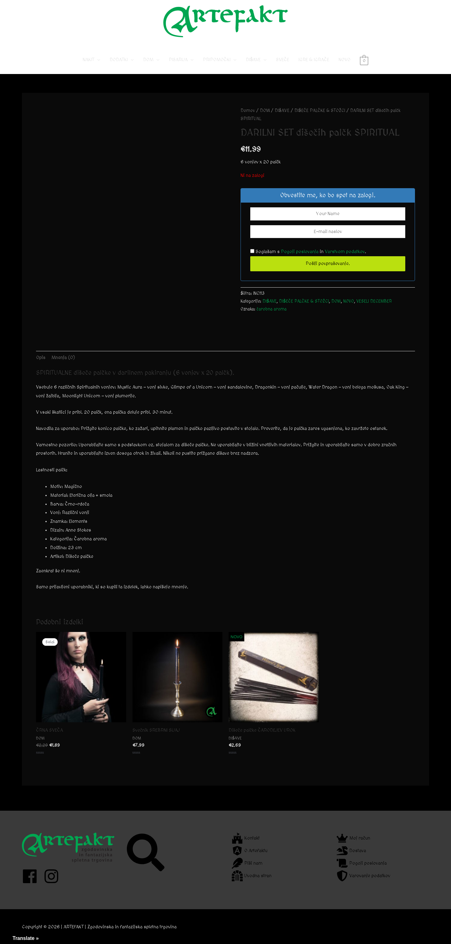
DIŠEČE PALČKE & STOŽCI (319, 110)
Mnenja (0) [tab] (63, 357)
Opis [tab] (40, 357)
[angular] (249, 850)
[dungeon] (252, 875)
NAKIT (88, 59)
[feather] (247, 863)
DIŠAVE (253, 59)
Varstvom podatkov (345, 251)
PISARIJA (178, 59)
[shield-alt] (363, 875)
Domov (248, 110)
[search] (146, 852)
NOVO (344, 59)
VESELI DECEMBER (374, 301)
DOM (148, 59)
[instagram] (54, 876)
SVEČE (282, 59)
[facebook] (32, 876)
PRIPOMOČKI (217, 59)
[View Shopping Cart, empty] (364, 59)
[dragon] (351, 850)
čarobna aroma (272, 309)
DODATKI (119, 59)
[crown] (353, 838)
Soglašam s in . (308, 251)
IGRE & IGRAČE (313, 59)
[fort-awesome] (246, 838)
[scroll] (362, 863)
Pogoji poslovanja (300, 251)
